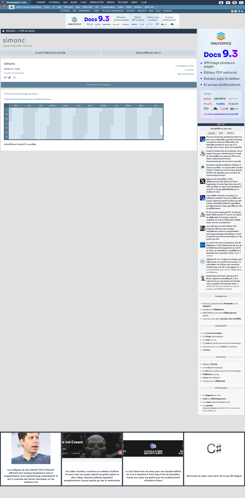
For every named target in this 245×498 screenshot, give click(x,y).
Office (128, 7)
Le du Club (211, 395)
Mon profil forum (186, 74)
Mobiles (138, 7)
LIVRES (96, 11)
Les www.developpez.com (216, 402)
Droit (134, 2)
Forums (40, 2)
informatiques (211, 378)
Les (212, 333)
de (214, 399)
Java (77, 7)
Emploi (111, 2)
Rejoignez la (213, 310)
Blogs (73, 2)
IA (53, 7)
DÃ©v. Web (87, 7)
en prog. (211, 374)
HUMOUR (167, 11)
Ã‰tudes (123, 2)
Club (144, 2)
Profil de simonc (27, 31)
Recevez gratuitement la (218, 304)
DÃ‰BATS (141, 11)
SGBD (120, 7)
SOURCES (130, 11)
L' (206, 350)
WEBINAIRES (84, 11)
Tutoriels (54, 2)
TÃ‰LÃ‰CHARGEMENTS (113, 11)
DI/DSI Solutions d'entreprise (28, 7)
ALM (59, 7)
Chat (83, 2)
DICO (158, 11)
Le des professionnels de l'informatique (222, 343)
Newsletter (97, 2)
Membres (10, 31)
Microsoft (68, 7)
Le (206, 340)
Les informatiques (213, 337)
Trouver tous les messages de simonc (21, 94)
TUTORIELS (65, 11)
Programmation (108, 7)
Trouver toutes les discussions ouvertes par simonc (27, 99)
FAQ (65, 2)
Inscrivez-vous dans (222, 319)
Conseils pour (214, 381)
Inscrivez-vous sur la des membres (220, 347)
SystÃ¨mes (149, 7)
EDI (97, 7)
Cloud (46, 7)
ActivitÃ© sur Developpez (99, 85)
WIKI (151, 11)
